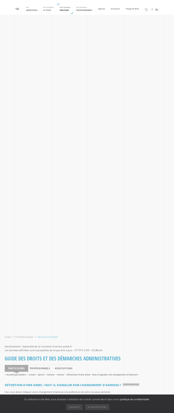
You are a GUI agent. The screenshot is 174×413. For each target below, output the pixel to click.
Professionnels (40, 368)
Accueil (8, 337)
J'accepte (74, 407)
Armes (60, 374)
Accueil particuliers (16, 374)
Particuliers (16, 368)
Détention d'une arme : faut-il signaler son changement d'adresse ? (103, 374)
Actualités (115, 9)
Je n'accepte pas (97, 407)
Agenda (101, 9)
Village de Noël (132, 9)
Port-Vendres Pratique (24, 337)
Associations (63, 368)
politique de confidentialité (134, 399)
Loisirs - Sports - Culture (41, 374)
